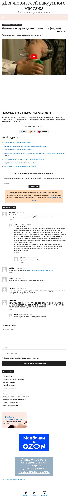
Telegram (25, 495)
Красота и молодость (10, 388)
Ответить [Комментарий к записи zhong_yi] (16, 252)
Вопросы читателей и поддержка (13, 379)
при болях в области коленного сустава (40, 270)
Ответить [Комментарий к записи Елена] (11, 282)
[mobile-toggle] (3, 17)
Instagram (44, 495)
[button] (65, 17)
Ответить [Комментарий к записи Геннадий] (11, 295)
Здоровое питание (9, 382)
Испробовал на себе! (10, 385)
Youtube (34, 495)
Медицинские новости (10, 391)
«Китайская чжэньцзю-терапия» (12, 418)
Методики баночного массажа (12, 394)
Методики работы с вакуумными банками (12, 24)
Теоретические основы (10, 405)
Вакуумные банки (8, 376)
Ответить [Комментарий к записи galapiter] (11, 219)
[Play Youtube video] (34, 57)
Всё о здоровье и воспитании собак (13, 479)
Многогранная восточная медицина (14, 400)
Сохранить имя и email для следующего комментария (21, 358)
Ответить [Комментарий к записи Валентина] (16, 319)
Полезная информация (10, 402)
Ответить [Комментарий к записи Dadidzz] (11, 272)
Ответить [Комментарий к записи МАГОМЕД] (11, 309)
